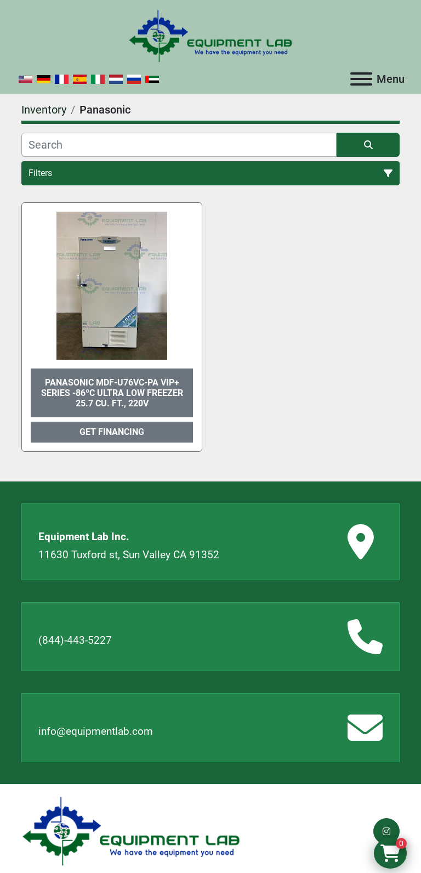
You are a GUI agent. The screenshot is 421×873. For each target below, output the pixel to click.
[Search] (179, 145)
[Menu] (361, 79)
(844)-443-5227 (75, 640)
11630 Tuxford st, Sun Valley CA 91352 (128, 554)
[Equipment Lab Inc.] (131, 830)
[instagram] (386, 831)
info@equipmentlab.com (95, 731)
